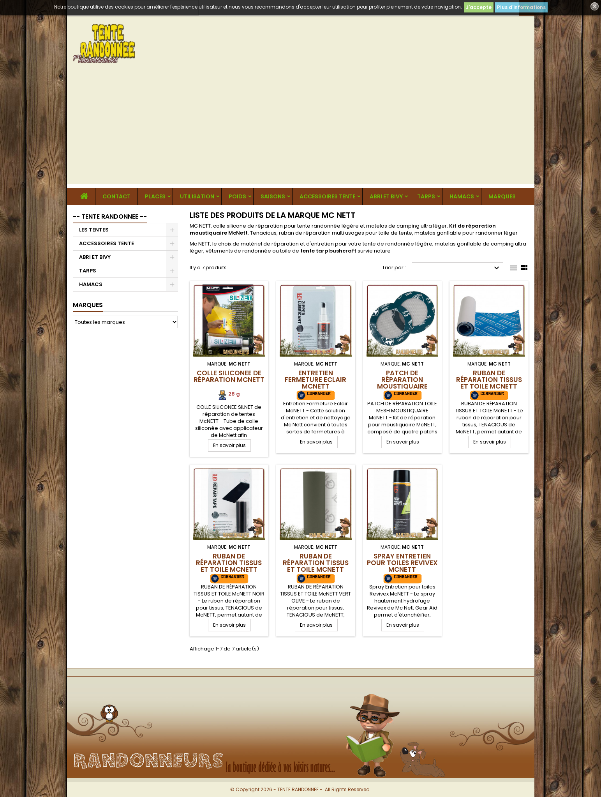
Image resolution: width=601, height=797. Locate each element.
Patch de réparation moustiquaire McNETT (402, 383)
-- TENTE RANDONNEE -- (110, 216)
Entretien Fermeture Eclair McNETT (315, 379)
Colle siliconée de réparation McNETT (229, 376)
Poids (237, 196)
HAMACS (461, 196)
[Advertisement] (300, 129)
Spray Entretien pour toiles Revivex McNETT (402, 562)
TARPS (426, 196)
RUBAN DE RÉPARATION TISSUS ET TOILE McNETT (489, 379)
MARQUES (502, 196)
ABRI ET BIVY (386, 196)
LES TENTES (94, 229)
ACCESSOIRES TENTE (327, 196)
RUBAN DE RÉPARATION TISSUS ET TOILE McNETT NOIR (229, 566)
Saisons (273, 196)
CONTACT (116, 196)
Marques (88, 304)
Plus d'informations (521, 7)
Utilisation (197, 196)
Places (155, 196)
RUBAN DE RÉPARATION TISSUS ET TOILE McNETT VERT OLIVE (316, 566)
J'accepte (479, 7)
